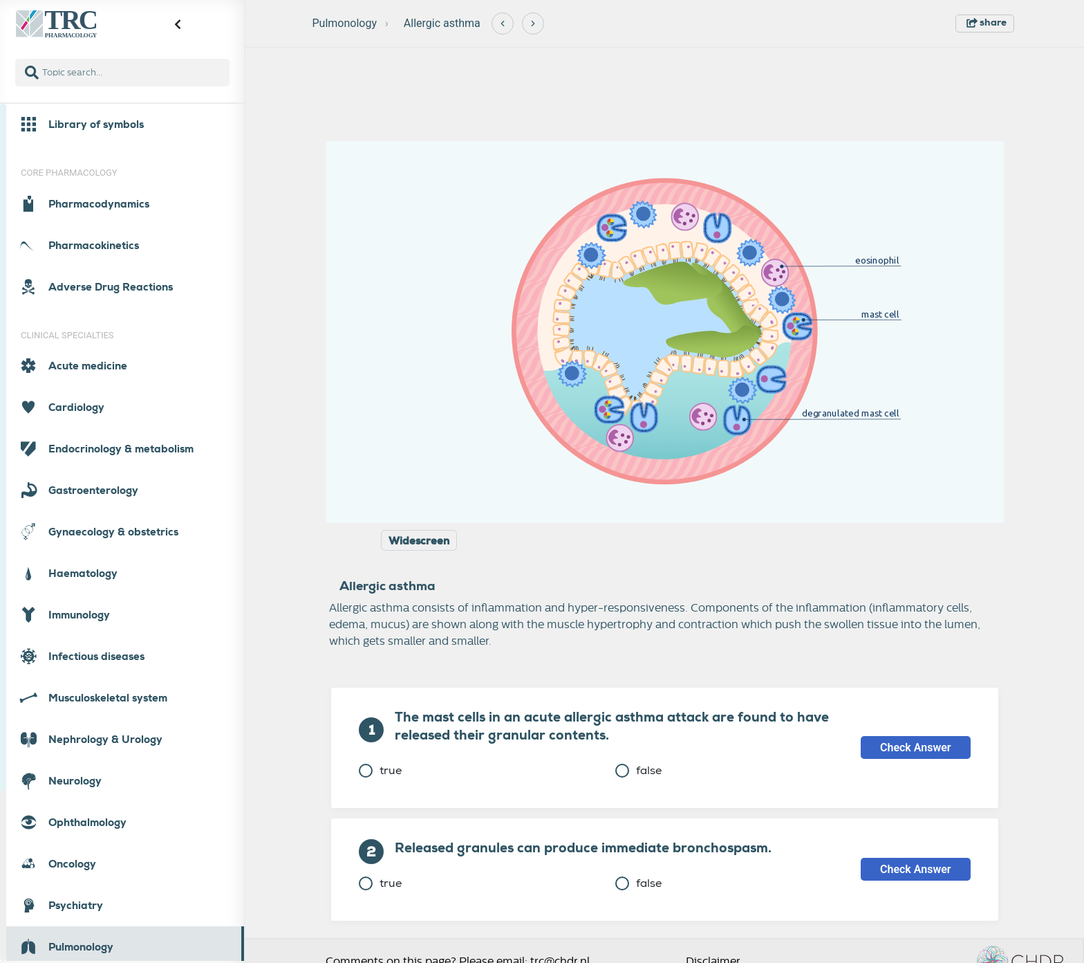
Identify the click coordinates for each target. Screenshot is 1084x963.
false (638, 770)
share (986, 22)
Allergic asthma (442, 23)
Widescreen (419, 541)
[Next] (533, 23)
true (380, 770)
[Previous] (503, 23)
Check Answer (915, 747)
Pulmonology (344, 23)
